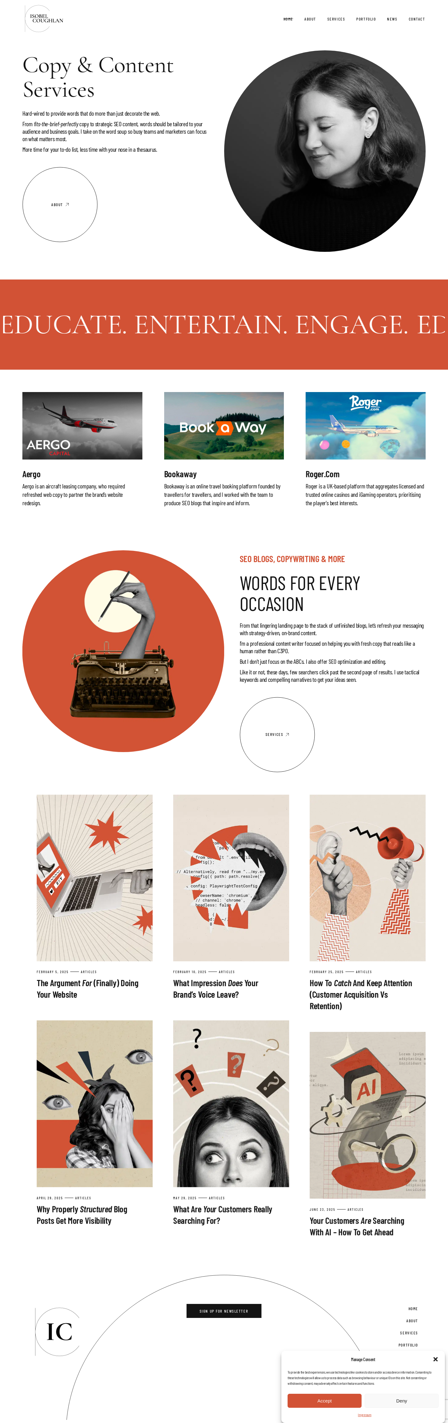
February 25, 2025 (327, 971)
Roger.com (322, 473)
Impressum (364, 1414)
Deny (401, 1400)
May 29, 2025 (185, 1196)
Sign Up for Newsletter (224, 1310)
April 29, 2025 (50, 1196)
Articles (89, 971)
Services (409, 1332)
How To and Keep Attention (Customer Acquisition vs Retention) (361, 994)
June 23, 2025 (322, 1206)
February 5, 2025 (53, 971)
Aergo (31, 473)
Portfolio (408, 1344)
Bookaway (180, 473)
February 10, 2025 (190, 971)
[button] (435, 1359)
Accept (324, 1400)
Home (413, 1308)
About (412, 1320)
